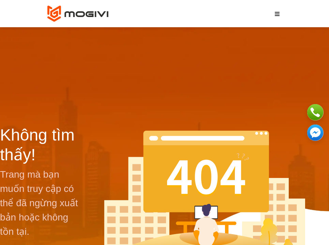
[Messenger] (315, 133)
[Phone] (315, 112)
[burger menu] (277, 13)
